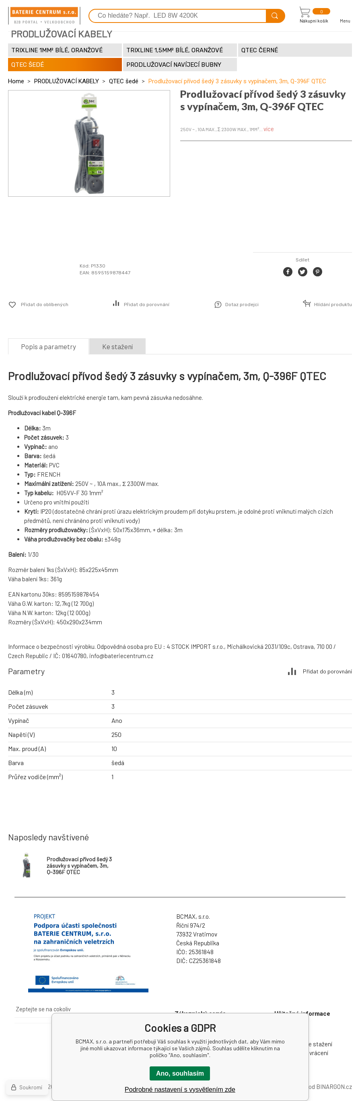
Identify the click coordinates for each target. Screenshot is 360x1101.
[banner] (44, 15)
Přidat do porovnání (146, 304)
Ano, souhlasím (180, 1073)
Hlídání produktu (333, 304)
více (268, 128)
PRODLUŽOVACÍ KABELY (66, 81)
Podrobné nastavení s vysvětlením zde (180, 1089)
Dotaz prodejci (242, 304)
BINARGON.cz (334, 1086)
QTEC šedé (123, 81)
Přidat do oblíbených (44, 304)
